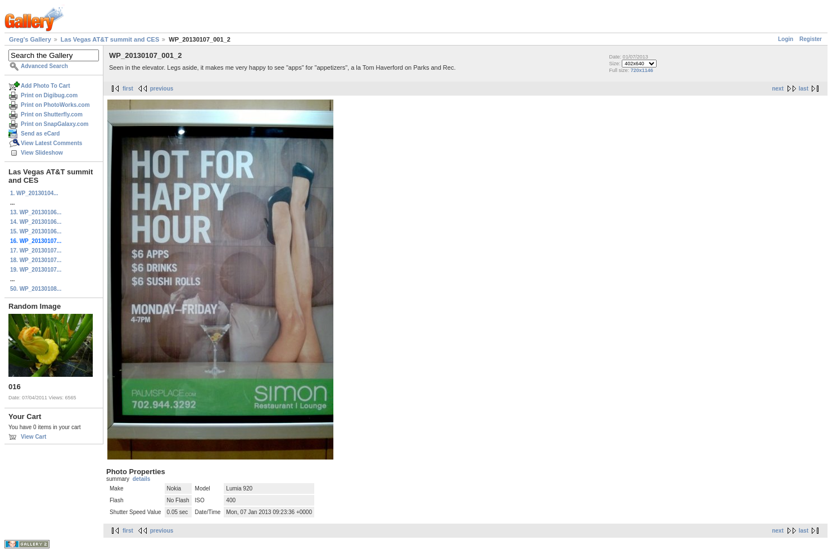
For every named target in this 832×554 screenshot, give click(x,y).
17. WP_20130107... (35, 250)
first (128, 88)
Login (785, 39)
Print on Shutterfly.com (52, 114)
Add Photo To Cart (45, 86)
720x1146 (642, 70)
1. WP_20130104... (34, 193)
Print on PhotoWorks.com (55, 105)
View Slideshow (42, 153)
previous (162, 88)
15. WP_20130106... (35, 231)
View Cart (33, 437)
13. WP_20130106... (35, 212)
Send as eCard (40, 133)
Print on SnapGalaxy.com (54, 124)
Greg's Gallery (30, 39)
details (142, 479)
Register (810, 39)
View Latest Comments (51, 143)
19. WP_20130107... (35, 270)
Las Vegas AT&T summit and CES (110, 39)
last (803, 88)
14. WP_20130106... (35, 222)
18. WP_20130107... (35, 260)
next (778, 88)
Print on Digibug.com (49, 95)
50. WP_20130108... (35, 289)
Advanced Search (44, 66)
